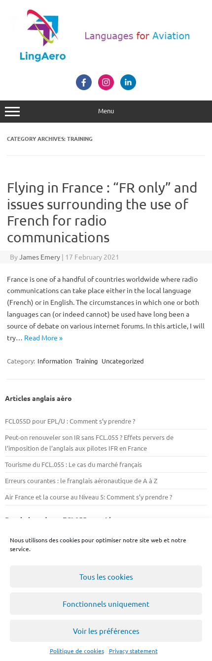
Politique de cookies (77, 651)
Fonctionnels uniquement (106, 603)
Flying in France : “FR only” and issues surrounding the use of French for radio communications (102, 212)
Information (54, 361)
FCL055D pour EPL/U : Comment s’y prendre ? (70, 421)
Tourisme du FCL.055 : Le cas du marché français (73, 464)
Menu (106, 111)
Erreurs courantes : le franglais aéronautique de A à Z (81, 480)
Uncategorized (123, 361)
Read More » (43, 337)
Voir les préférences (106, 630)
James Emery (39, 256)
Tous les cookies (106, 576)
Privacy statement (133, 651)
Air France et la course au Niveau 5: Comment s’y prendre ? (88, 497)
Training (86, 361)
